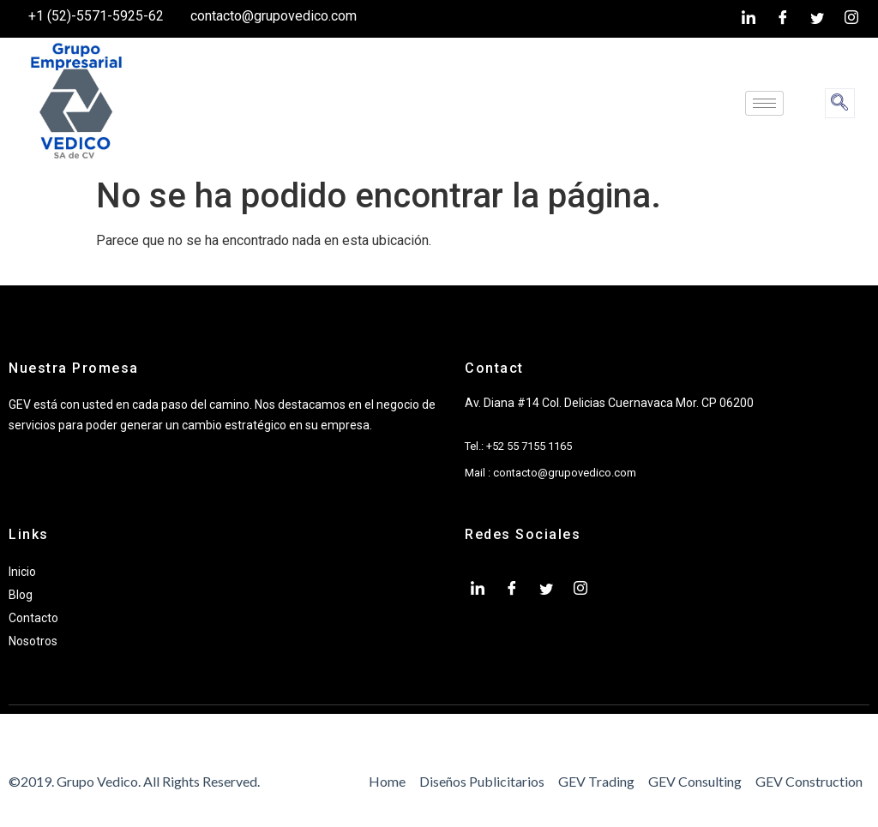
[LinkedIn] (748, 19)
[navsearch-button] (840, 103)
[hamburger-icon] (764, 103)
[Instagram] (851, 19)
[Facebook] (783, 19)
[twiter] (817, 19)
